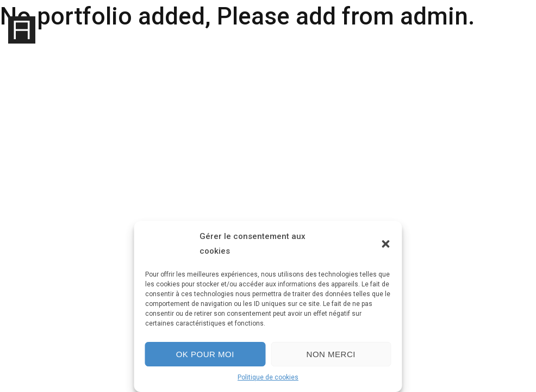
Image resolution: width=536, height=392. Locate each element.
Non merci (331, 354)
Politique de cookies (268, 377)
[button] (386, 243)
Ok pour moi (205, 354)
